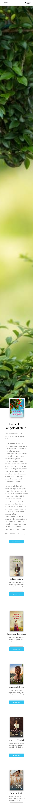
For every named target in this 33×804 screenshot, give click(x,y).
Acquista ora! (16, 541)
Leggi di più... (16, 590)
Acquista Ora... (16, 594)
